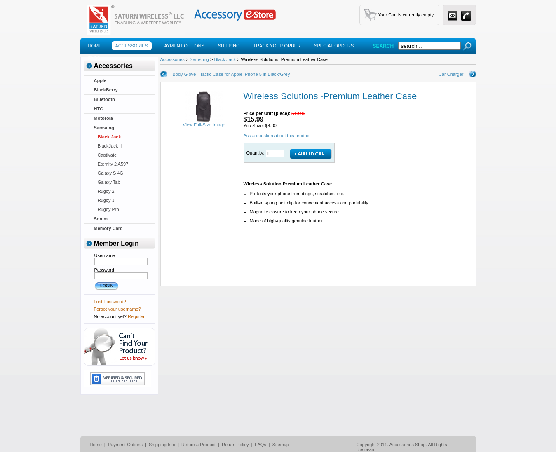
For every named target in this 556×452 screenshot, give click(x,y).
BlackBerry (106, 89)
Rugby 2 (104, 191)
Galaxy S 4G (109, 173)
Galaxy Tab (107, 182)
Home (95, 45)
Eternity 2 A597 (111, 164)
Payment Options (183, 45)
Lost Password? (110, 301)
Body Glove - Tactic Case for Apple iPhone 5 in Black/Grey (231, 74)
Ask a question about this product (277, 135)
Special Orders (334, 45)
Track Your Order (276, 45)
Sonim (101, 218)
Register (136, 316)
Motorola (103, 118)
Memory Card (108, 228)
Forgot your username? (117, 309)
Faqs (94, 58)
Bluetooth (104, 99)
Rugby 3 (104, 200)
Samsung (104, 127)
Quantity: (256, 152)
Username (104, 255)
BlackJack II (108, 145)
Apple (100, 80)
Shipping (229, 45)
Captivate (105, 154)
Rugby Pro (106, 209)
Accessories (131, 45)
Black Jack (107, 136)
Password (104, 269)
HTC (98, 108)
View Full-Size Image (204, 122)
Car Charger (451, 74)
